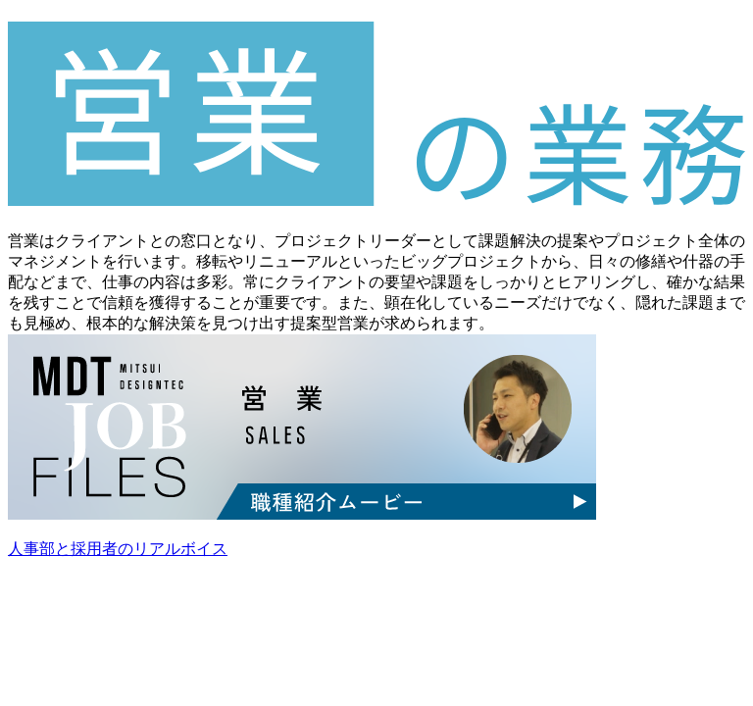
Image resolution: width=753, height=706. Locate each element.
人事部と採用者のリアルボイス (117, 548)
